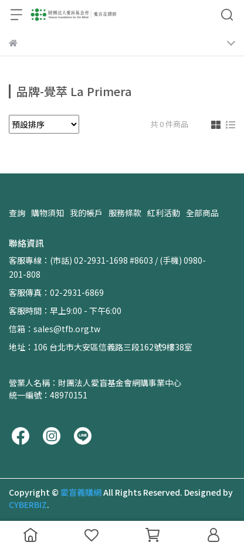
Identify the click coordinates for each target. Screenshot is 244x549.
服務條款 (125, 213)
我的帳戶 (86, 213)
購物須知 (47, 213)
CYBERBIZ (28, 504)
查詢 (17, 213)
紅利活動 (163, 213)
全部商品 (202, 213)
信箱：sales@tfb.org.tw (54, 329)
